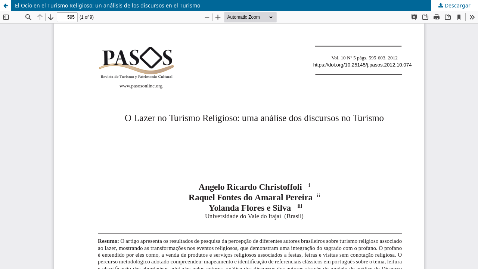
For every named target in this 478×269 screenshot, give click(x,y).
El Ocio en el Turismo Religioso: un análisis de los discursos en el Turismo (107, 5)
